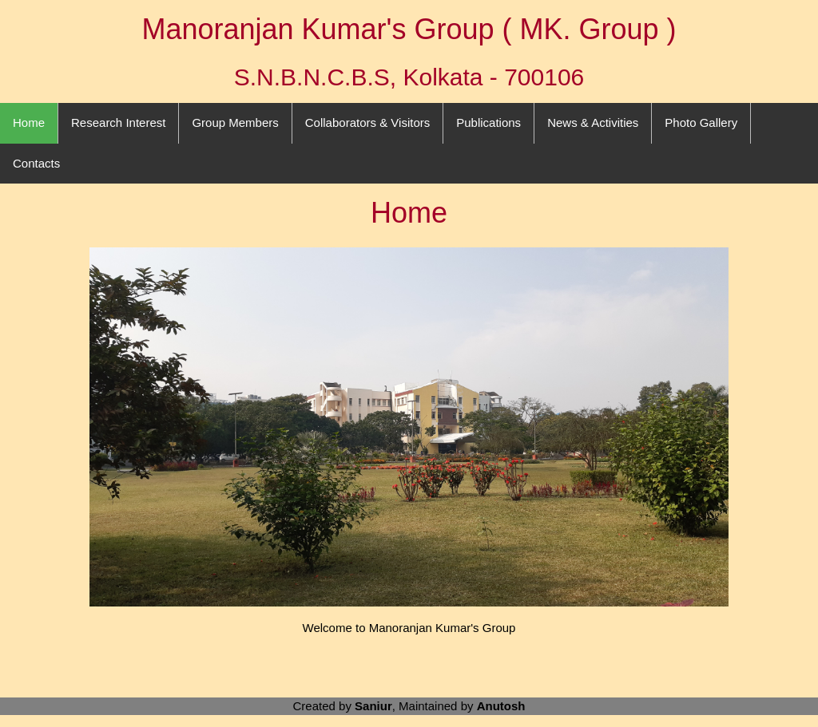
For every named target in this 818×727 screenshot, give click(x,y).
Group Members (235, 122)
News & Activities (592, 122)
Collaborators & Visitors (367, 122)
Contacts (36, 163)
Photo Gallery (701, 122)
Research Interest (118, 122)
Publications (488, 122)
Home (29, 122)
